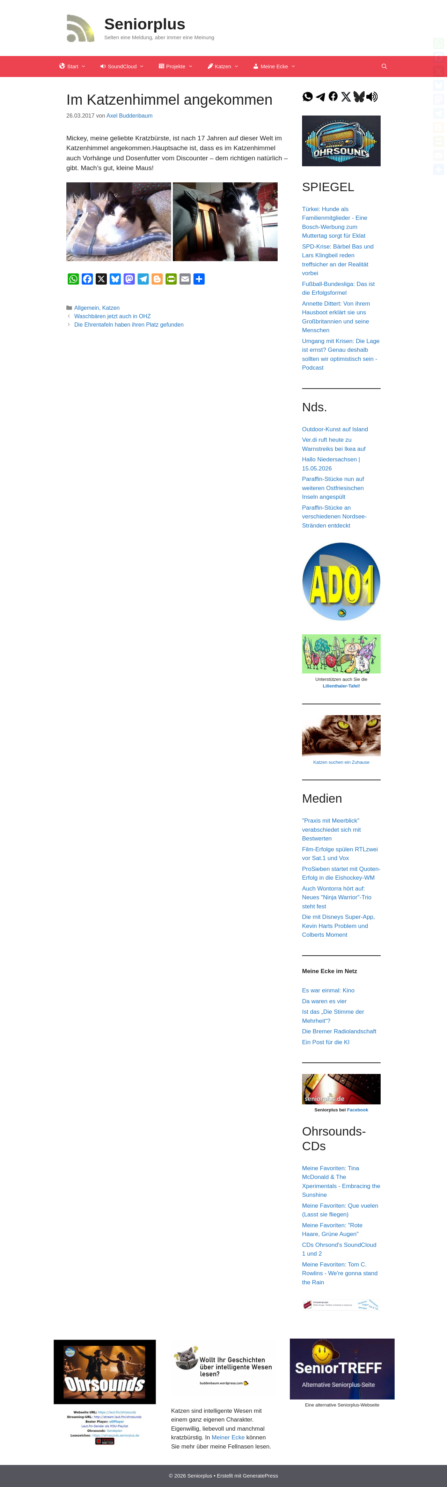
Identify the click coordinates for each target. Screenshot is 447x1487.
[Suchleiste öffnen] (384, 66)
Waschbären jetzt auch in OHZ (112, 316)
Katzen (111, 308)
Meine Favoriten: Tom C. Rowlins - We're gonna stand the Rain (340, 1273)
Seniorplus (145, 24)
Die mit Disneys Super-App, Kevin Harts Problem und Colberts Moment (338, 926)
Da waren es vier (324, 1001)
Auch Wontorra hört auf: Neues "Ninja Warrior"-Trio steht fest (337, 897)
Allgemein (86, 308)
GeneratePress (260, 1476)
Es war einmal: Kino (328, 990)
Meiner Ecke (228, 1437)
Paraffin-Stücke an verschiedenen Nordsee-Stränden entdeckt (334, 516)
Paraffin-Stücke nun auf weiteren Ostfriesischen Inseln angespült (333, 488)
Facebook (357, 1109)
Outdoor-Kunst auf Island (335, 429)
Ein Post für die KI (326, 1042)
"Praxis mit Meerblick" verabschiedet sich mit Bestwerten (331, 829)
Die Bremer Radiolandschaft (339, 1031)
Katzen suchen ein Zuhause (341, 762)
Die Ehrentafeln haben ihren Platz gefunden (129, 324)
